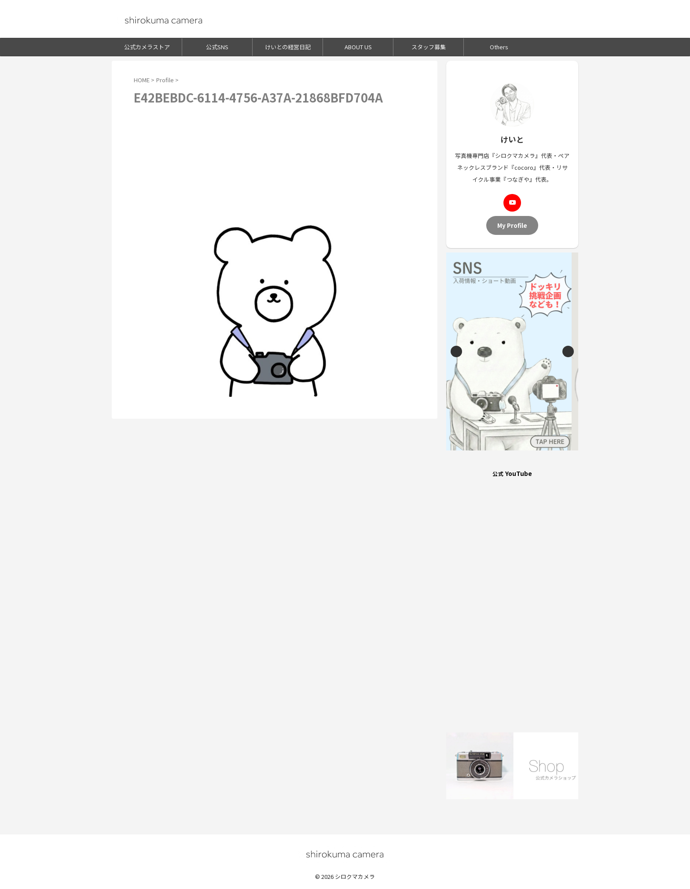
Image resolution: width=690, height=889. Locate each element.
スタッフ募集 (428, 47)
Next (568, 351)
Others (499, 47)
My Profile (512, 225)
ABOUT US (358, 47)
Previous (456, 351)
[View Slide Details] (512, 351)
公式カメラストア (147, 47)
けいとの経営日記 (288, 47)
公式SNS (217, 47)
